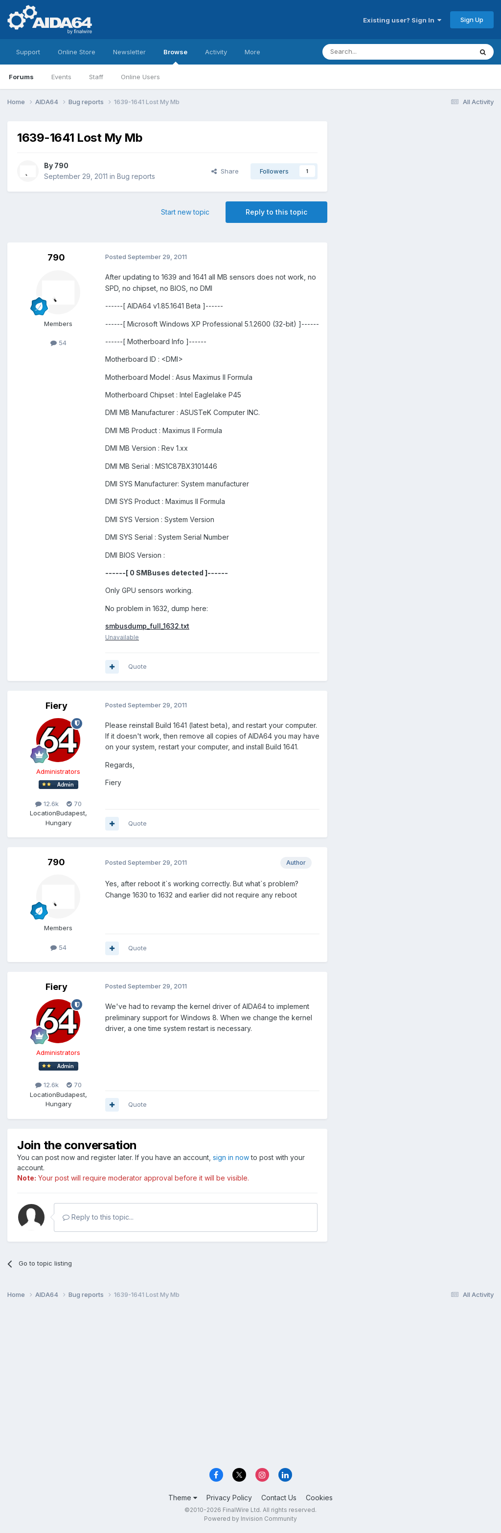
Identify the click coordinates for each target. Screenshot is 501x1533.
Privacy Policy (229, 1497)
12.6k (47, 804)
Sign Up (471, 19)
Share (225, 171)
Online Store (76, 52)
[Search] (372, 52)
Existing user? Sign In (402, 20)
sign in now (231, 1158)
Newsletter (129, 52)
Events (61, 77)
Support (28, 52)
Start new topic (185, 212)
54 (58, 343)
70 (74, 804)
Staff (96, 77)
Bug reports (136, 176)
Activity (216, 52)
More (252, 52)
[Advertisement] (415, 186)
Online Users (140, 77)
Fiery (57, 706)
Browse (175, 56)
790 (61, 165)
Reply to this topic (276, 212)
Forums (21, 77)
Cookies (319, 1497)
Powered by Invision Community (250, 1518)
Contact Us (278, 1497)
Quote (137, 666)
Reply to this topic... (98, 1217)
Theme (182, 1497)
